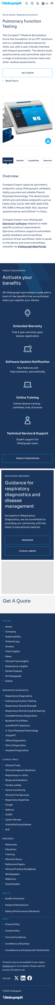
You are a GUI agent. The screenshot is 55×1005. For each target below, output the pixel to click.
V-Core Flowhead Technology (21, 730)
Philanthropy (12, 641)
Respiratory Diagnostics (18, 696)
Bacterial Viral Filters (16, 720)
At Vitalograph (13, 676)
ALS (7, 829)
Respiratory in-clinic (16, 775)
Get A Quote (28, 73)
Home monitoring (15, 790)
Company (10, 631)
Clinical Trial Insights (17, 661)
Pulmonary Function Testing (20, 701)
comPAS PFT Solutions (17, 725)
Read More (11, 80)
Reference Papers (15, 864)
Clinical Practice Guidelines (20, 869)
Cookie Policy (12, 930)
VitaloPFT (10, 735)
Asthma (9, 809)
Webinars (10, 879)
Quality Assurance (14, 898)
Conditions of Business (17, 943)
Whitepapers (12, 874)
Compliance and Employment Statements (27, 950)
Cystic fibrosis (13, 819)
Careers (9, 646)
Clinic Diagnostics (15, 745)
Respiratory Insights (16, 666)
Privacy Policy (12, 924)
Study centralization (16, 780)
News (8, 656)
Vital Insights (12, 651)
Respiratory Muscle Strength (21, 705)
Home (8, 626)
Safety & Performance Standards (22, 911)
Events (9, 681)
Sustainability (13, 636)
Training (10, 854)
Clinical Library (13, 859)
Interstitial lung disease (18, 824)
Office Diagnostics (15, 740)
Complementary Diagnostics (21, 715)
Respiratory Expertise (17, 799)
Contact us (7, 966)
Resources (11, 844)
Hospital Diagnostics (17, 750)
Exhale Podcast (13, 671)
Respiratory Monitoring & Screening (25, 710)
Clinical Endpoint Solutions (20, 770)
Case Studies (12, 884)
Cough (9, 804)
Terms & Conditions (15, 937)
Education (11, 849)
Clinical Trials (12, 765)
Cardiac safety (13, 785)
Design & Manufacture (16, 905)
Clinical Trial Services (17, 795)
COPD (8, 814)
